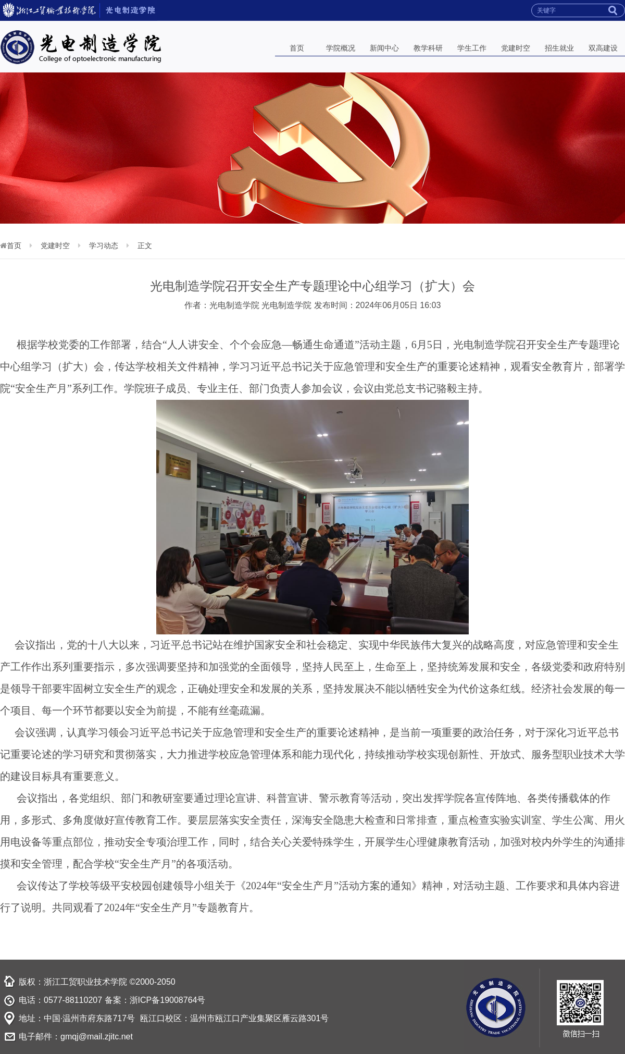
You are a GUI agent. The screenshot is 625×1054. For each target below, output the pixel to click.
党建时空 (515, 48)
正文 (145, 245)
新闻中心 (384, 48)
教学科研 (428, 48)
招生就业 (559, 48)
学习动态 (103, 245)
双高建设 (603, 48)
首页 (297, 48)
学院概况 (340, 48)
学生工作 (471, 48)
